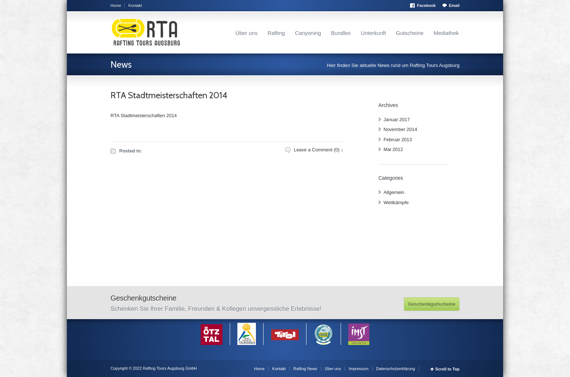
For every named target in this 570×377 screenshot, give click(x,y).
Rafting (276, 33)
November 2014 (400, 129)
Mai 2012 (393, 149)
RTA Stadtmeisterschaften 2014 (169, 95)
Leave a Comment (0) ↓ (318, 149)
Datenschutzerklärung (395, 368)
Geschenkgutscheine (431, 304)
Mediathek (446, 33)
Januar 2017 (397, 119)
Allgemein (394, 192)
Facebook (426, 5)
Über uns (247, 33)
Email (454, 5)
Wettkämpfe (396, 202)
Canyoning (308, 33)
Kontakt (135, 5)
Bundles (341, 33)
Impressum (358, 368)
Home (116, 5)
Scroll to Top (447, 369)
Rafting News (305, 368)
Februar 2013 (398, 139)
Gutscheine (410, 33)
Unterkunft (373, 33)
